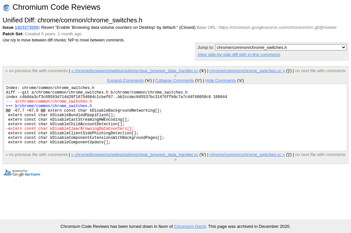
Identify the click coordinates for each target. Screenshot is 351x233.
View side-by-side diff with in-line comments (238, 54)
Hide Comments (220, 80)
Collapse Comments (174, 80)
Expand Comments (125, 80)
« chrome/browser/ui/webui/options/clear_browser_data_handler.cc (134, 70)
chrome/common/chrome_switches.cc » (247, 70)
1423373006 (27, 27)
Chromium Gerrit (190, 226)
